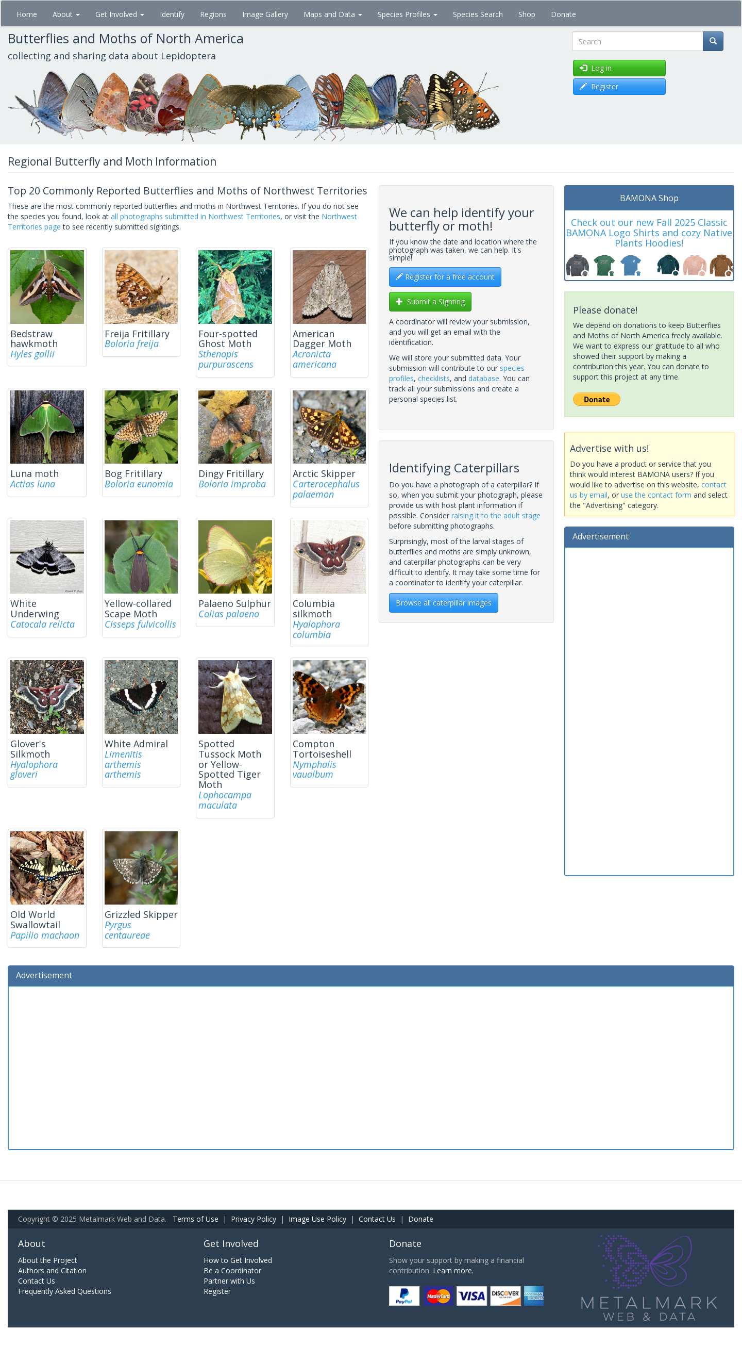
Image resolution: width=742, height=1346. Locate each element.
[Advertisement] (649, 710)
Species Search (478, 14)
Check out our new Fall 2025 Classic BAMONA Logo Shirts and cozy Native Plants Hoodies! (649, 232)
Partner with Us (229, 1281)
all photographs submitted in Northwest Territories (195, 216)
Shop (526, 14)
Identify (172, 14)
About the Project (47, 1260)
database (483, 378)
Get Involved (119, 14)
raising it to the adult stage (496, 515)
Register (217, 1291)
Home (26, 14)
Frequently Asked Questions (64, 1291)
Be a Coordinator (232, 1270)
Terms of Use (195, 1219)
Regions (213, 14)
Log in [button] (596, 68)
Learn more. (453, 1270)
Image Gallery (265, 14)
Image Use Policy (317, 1219)
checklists (434, 378)
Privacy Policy (253, 1219)
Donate (563, 14)
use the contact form (656, 495)
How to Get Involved (238, 1260)
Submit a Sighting (430, 301)
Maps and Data (332, 14)
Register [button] (599, 86)
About (66, 14)
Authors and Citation (52, 1270)
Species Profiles (407, 14)
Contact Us (377, 1219)
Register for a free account (445, 277)
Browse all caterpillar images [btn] (444, 603)
